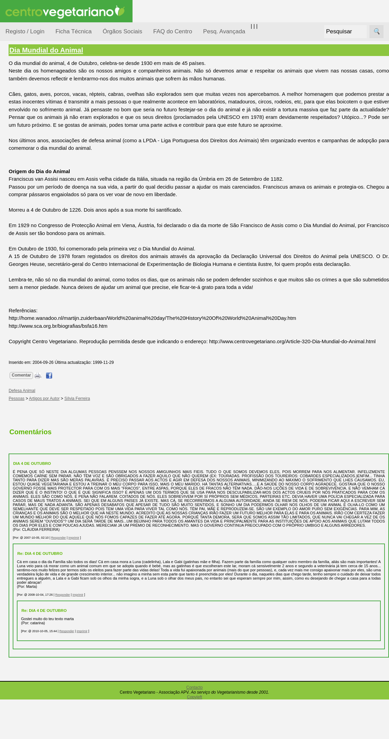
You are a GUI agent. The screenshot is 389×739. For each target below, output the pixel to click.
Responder (118, 573)
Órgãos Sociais (122, 31)
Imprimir (133, 573)
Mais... (13, 426)
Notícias (23, 178)
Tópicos (14, 86)
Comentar (81, 398)
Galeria (30, 318)
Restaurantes (37, 369)
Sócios (13, 507)
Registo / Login (24, 31)
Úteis (11, 349)
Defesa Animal (30, 138)
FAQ (27, 446)
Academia (33, 307)
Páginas (14, 235)
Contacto (194, 727)
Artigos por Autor (104, 421)
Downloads (34, 468)
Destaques (17, 634)
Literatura (33, 329)
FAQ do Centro (172, 31)
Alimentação (28, 104)
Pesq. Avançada (224, 31)
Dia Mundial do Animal (106, 50)
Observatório (28, 191)
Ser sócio (33, 527)
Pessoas (24, 204)
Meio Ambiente (31, 164)
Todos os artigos (40, 457)
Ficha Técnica (73, 31)
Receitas (32, 266)
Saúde (21, 217)
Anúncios (32, 277)
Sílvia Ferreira (137, 421)
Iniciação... (26, 151)
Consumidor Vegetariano (28, 121)
